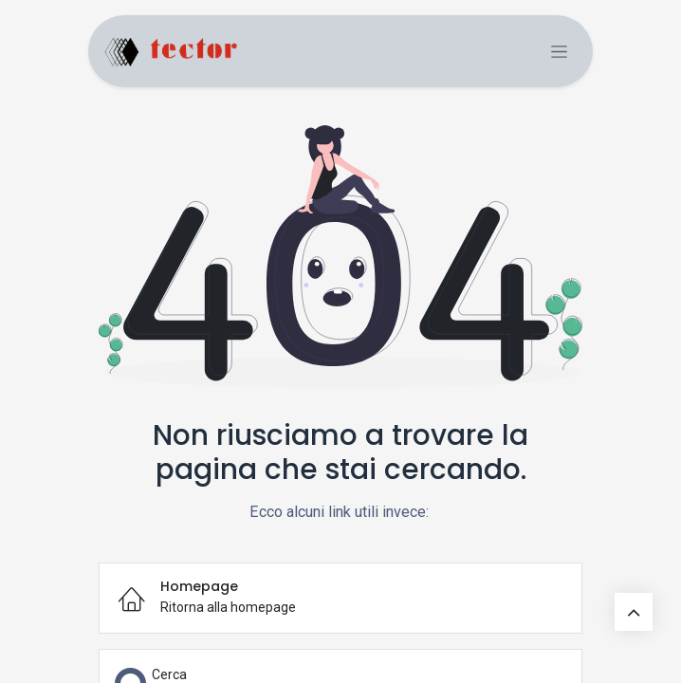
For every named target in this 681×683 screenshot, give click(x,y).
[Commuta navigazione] (559, 51)
